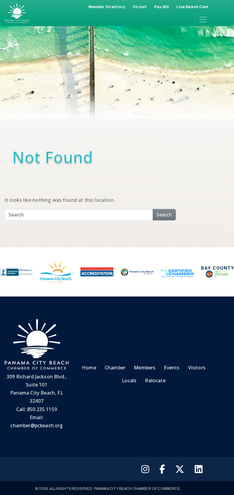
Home (89, 367)
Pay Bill (161, 7)
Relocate (155, 380)
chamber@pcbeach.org (36, 425)
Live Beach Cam (192, 7)
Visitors (197, 367)
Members (144, 367)
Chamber (115, 367)
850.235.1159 (42, 409)
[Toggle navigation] (203, 19)
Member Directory (106, 7)
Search (164, 214)
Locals (129, 380)
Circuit (140, 7)
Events (171, 367)
